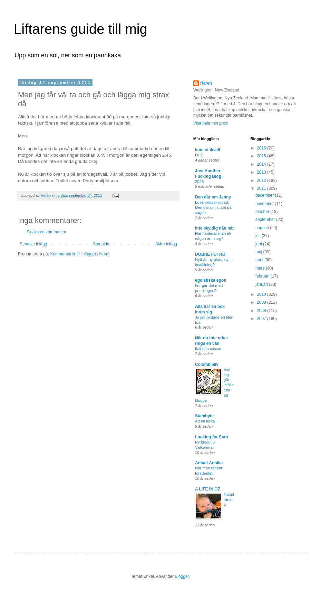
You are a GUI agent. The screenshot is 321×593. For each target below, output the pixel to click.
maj (259, 252)
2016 (262, 148)
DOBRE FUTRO (210, 254)
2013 (262, 172)
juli (258, 235)
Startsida (101, 244)
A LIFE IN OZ (207, 489)
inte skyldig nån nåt (214, 228)
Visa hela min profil (210, 123)
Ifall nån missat (208, 349)
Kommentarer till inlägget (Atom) (79, 254)
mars (260, 268)
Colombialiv (206, 364)
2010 (262, 294)
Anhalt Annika (209, 462)
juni (259, 244)
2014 (262, 164)
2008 (262, 310)
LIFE (199, 155)
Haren (206, 83)
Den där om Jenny (213, 197)
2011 (262, 188)
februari (263, 276)
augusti (262, 227)
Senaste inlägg (33, 244)
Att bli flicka (205, 421)
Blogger (182, 576)
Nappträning (229, 499)
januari (262, 284)
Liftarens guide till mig (80, 29)
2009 (262, 302)
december (265, 195)
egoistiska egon (210, 280)
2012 (262, 180)
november (265, 203)
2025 (199, 181)
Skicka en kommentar (46, 232)
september (265, 219)
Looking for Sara (211, 437)
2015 (262, 156)
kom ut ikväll (207, 149)
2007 (262, 318)
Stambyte (204, 416)
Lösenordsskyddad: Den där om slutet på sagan (213, 207)
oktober (262, 211)
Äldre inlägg (166, 244)
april (259, 259)
